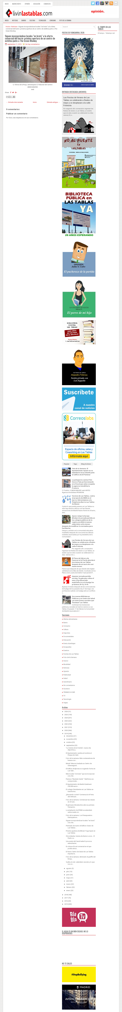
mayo (68, 878)
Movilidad (66, 664)
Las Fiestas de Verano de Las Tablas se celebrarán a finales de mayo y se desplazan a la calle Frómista (83, 543)
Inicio (7, 4)
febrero (68, 887)
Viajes (65, 703)
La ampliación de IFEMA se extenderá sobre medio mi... (79, 811)
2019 (66, 733)
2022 (66, 724)
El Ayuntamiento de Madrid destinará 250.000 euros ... (78, 785)
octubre (69, 742)
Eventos (66, 650)
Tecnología (42, 20)
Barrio (23, 20)
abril (67, 881)
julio (67, 871)
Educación (36, 4)
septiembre (70, 745)
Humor (65, 661)
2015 (66, 904)
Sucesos (66, 689)
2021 (66, 727)
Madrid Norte (16, 4)
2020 (66, 730)
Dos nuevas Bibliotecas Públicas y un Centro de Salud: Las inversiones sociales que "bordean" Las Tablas (83, 599)
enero (68, 890)
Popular (66, 464)
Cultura (32, 20)
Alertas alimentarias (70, 619)
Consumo (53, 20)
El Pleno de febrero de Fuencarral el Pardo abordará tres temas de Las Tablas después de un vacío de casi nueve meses (83, 562)
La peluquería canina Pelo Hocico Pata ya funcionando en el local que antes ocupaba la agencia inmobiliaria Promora (83, 484)
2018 (66, 895)
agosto (68, 868)
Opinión (27, 4)
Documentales (68, 636)
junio (68, 875)
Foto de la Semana (70, 657)
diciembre (69, 736)
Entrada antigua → (53, 102)
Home (8, 27)
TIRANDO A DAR (69, 692)
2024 (66, 718)
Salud (65, 678)
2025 (66, 715)
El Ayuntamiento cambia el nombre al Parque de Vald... (79, 754)
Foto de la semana (65, 20)
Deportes (66, 633)
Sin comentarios (69, 685)
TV (64, 696)
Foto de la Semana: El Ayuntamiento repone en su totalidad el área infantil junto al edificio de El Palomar (83, 472)
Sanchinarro (67, 682)
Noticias (15, 20)
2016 (66, 901)
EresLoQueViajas (69, 643)
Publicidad (67, 675)
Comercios (47, 4)
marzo (68, 884)
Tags (75, 464)
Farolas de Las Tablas (71, 654)
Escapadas (67, 647)
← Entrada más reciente (14, 102)
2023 (66, 721)
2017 (66, 898)
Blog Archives (86, 464)
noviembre (70, 739)
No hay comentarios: (32, 44)
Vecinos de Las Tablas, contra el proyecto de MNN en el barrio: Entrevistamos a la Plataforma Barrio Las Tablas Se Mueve (83, 500)
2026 (66, 711)
